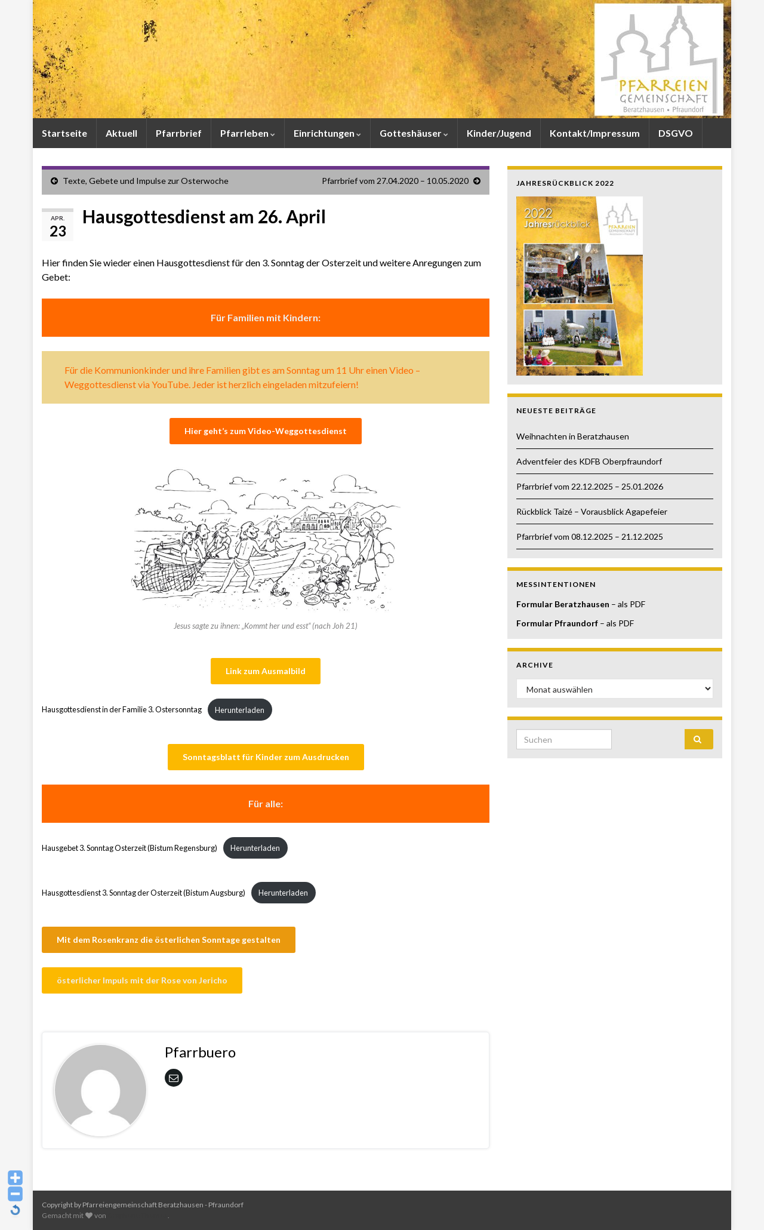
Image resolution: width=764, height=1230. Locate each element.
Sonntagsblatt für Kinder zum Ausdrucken (266, 757)
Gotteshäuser (414, 133)
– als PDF (627, 604)
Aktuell (121, 133)
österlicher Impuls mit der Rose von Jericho (142, 980)
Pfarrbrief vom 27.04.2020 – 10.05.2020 (395, 181)
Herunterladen (239, 710)
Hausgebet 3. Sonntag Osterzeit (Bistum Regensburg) (129, 848)
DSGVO (675, 133)
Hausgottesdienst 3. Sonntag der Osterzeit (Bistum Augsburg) (143, 892)
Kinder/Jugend (499, 133)
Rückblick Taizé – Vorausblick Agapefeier (591, 511)
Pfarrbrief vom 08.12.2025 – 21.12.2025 (589, 536)
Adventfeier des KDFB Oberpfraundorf (589, 461)
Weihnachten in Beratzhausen (572, 436)
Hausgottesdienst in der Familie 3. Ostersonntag (122, 710)
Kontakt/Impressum (595, 133)
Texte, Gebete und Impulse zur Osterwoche (146, 181)
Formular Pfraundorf (557, 623)
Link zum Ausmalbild (266, 671)
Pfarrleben (247, 133)
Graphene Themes (137, 1215)
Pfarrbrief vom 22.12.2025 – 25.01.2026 (589, 486)
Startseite (64, 133)
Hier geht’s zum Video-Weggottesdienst (265, 431)
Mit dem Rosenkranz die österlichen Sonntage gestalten (169, 939)
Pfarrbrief (179, 133)
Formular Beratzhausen (562, 604)
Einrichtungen (327, 133)
